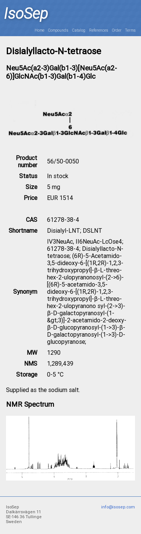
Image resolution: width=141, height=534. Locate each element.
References (98, 30)
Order (116, 30)
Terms (130, 30)
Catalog (78, 30)
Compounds (58, 30)
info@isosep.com (118, 507)
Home (39, 30)
